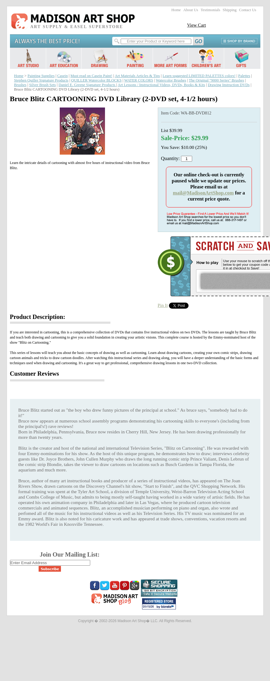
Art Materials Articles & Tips (137, 76)
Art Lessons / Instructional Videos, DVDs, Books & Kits (161, 85)
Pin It (163, 305)
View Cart (196, 24)
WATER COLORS (138, 80)
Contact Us (247, 10)
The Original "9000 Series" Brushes (216, 80)
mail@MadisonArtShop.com (203, 193)
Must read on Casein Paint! (91, 76)
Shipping (230, 10)
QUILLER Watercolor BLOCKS (96, 80)
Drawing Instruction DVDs (229, 85)
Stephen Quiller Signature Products (41, 80)
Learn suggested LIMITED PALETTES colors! (199, 76)
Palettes (244, 76)
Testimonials (210, 10)
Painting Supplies (41, 76)
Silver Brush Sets (42, 85)
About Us (190, 10)
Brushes (20, 85)
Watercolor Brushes (171, 80)
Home (176, 10)
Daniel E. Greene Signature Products (87, 85)
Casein (62, 76)
